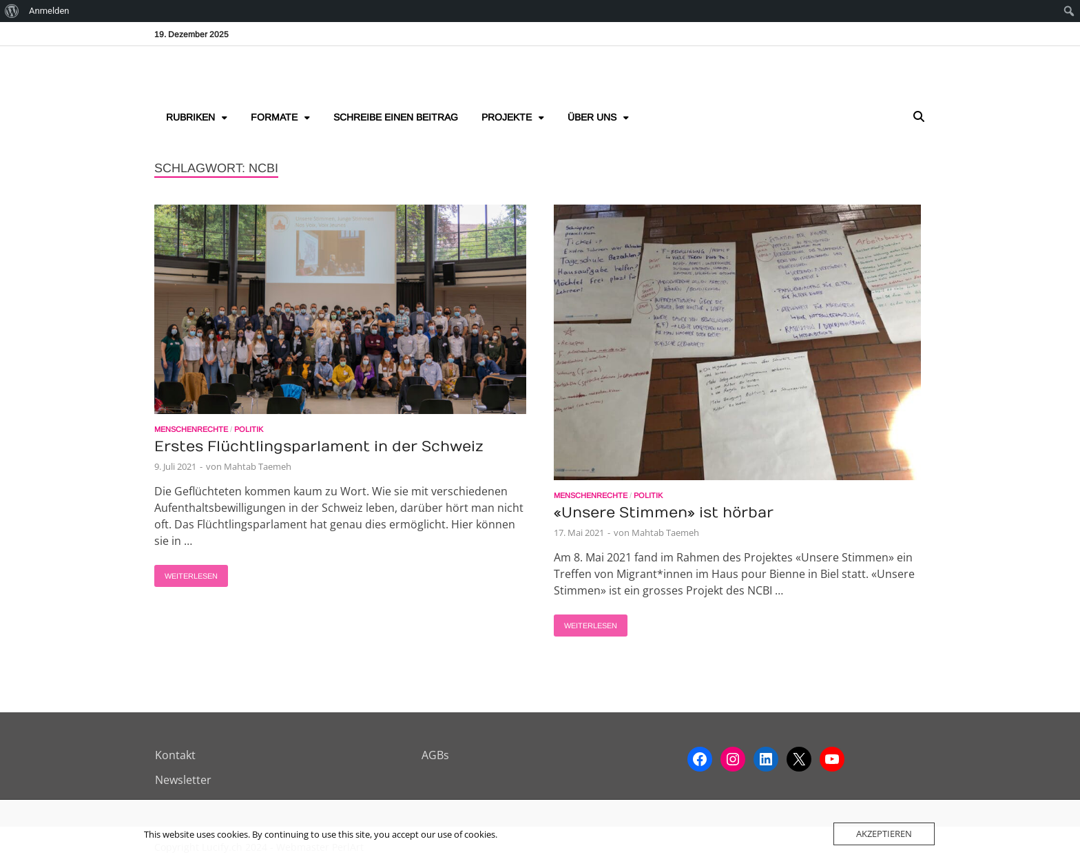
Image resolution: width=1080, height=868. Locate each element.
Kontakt (175, 755)
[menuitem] (12, 11)
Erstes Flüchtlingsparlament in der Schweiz (319, 446)
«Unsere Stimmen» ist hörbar (663, 512)
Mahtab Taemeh (257, 466)
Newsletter (183, 779)
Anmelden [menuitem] (49, 11)
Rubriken (190, 117)
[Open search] (918, 117)
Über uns (592, 117)
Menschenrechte (191, 429)
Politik (248, 429)
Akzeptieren (884, 833)
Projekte (506, 117)
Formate (274, 117)
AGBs (435, 755)
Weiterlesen (186, 572)
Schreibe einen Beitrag (395, 117)
